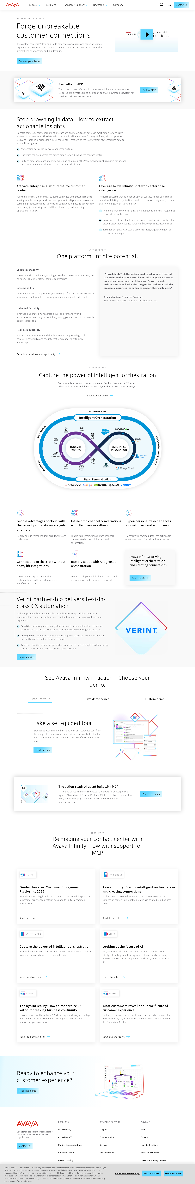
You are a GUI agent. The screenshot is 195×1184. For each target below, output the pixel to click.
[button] (169, 5)
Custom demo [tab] (155, 695)
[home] (13, 4)
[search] (169, 5)
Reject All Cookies (151, 1173)
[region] (97, 1173)
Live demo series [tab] (97, 695)
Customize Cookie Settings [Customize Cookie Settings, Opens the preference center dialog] (127, 1173)
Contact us (181, 4)
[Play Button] (147, 34)
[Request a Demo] (24, 1141)
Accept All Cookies (173, 1173)
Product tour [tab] (40, 695)
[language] (162, 5)
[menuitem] (34, 5)
